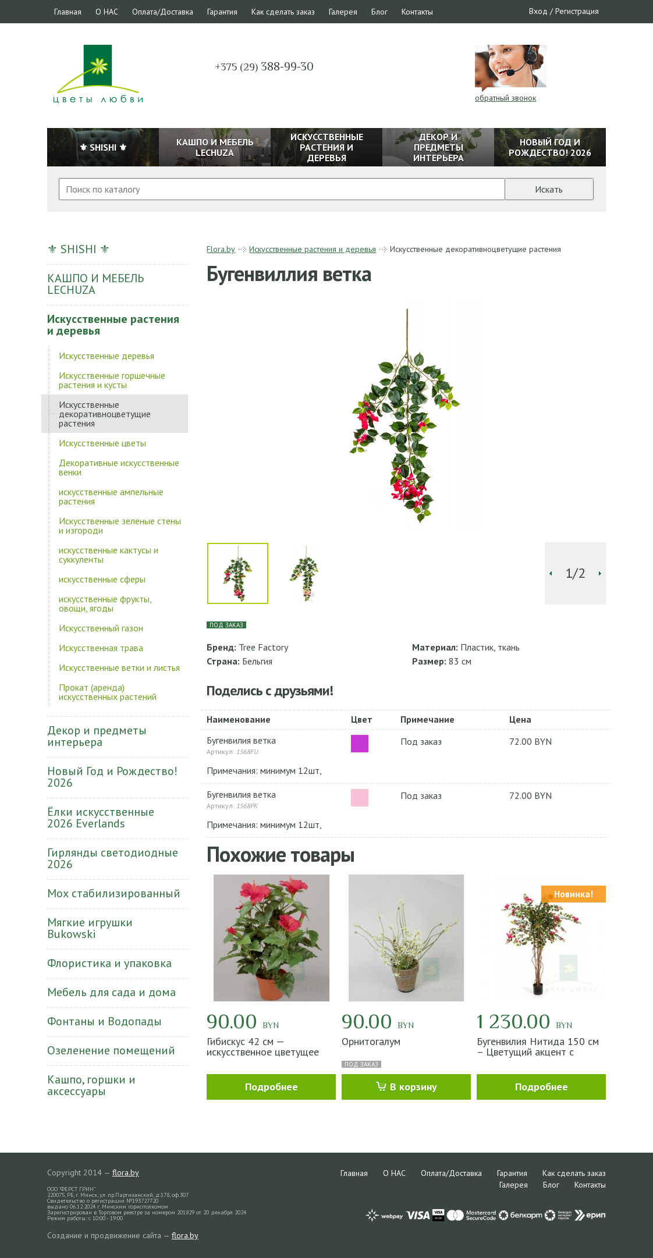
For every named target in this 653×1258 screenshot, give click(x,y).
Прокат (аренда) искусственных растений (108, 691)
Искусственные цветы (102, 443)
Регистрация (577, 11)
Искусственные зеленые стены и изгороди (120, 525)
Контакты (417, 11)
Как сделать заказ (283, 11)
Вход (538, 11)
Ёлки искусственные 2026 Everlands (100, 817)
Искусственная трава (101, 647)
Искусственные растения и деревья (113, 324)
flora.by (125, 1172)
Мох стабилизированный (113, 893)
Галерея (343, 11)
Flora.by (221, 249)
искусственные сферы (102, 579)
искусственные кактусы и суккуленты (108, 554)
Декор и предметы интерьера (97, 736)
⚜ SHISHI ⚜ (78, 249)
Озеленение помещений (111, 1050)
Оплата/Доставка (162, 11)
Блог (379, 11)
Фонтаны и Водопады (104, 1021)
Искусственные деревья (106, 355)
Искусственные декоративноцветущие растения (105, 414)
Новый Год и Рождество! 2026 (112, 776)
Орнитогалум (371, 1041)
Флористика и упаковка (109, 963)
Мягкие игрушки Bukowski (90, 928)
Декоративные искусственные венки (119, 467)
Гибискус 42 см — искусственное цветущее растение (263, 1052)
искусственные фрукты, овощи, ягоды (105, 603)
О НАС (106, 11)
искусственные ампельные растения (111, 496)
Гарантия (222, 11)
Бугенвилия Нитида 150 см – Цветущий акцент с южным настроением (538, 1052)
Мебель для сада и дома (111, 992)
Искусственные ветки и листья (119, 667)
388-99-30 (264, 66)
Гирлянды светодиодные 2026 (112, 858)
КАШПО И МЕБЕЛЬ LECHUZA (95, 284)
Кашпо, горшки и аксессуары (91, 1085)
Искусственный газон (101, 628)
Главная (67, 11)
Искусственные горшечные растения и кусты (112, 379)
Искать (549, 189)
